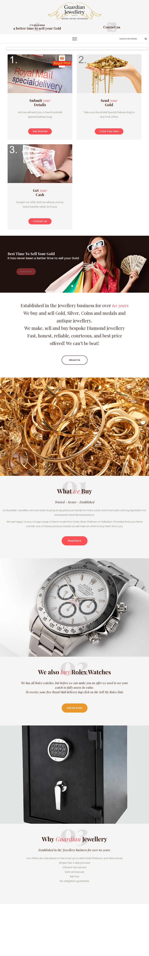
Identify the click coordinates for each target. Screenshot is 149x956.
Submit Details (39, 102)
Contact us (111, 27)
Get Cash (40, 192)
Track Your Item (109, 131)
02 (77, 286)
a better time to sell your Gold (37, 28)
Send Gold (109, 102)
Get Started (40, 131)
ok (146, 38)
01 (72, 286)
